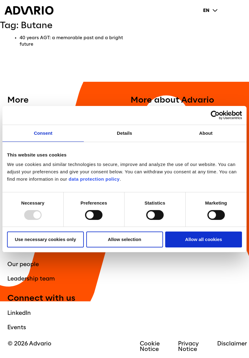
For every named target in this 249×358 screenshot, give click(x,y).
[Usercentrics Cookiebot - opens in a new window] (215, 115)
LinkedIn (19, 313)
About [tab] (206, 133)
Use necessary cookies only (45, 239)
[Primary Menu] (239, 10)
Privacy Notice (188, 346)
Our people (23, 264)
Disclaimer (232, 343)
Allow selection (124, 239)
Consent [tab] (43, 133)
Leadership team (31, 278)
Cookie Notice (150, 346)
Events (16, 327)
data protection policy (93, 179)
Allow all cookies (203, 239)
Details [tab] (124, 133)
